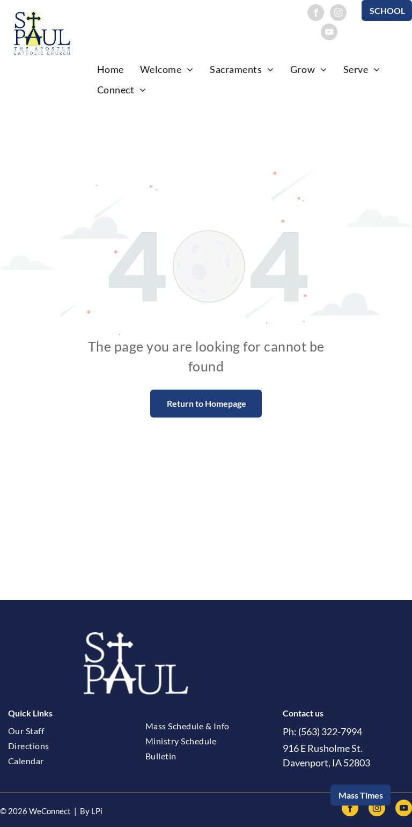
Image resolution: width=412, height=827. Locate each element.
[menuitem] (110, 69)
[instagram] (338, 14)
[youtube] (329, 33)
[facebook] (315, 14)
